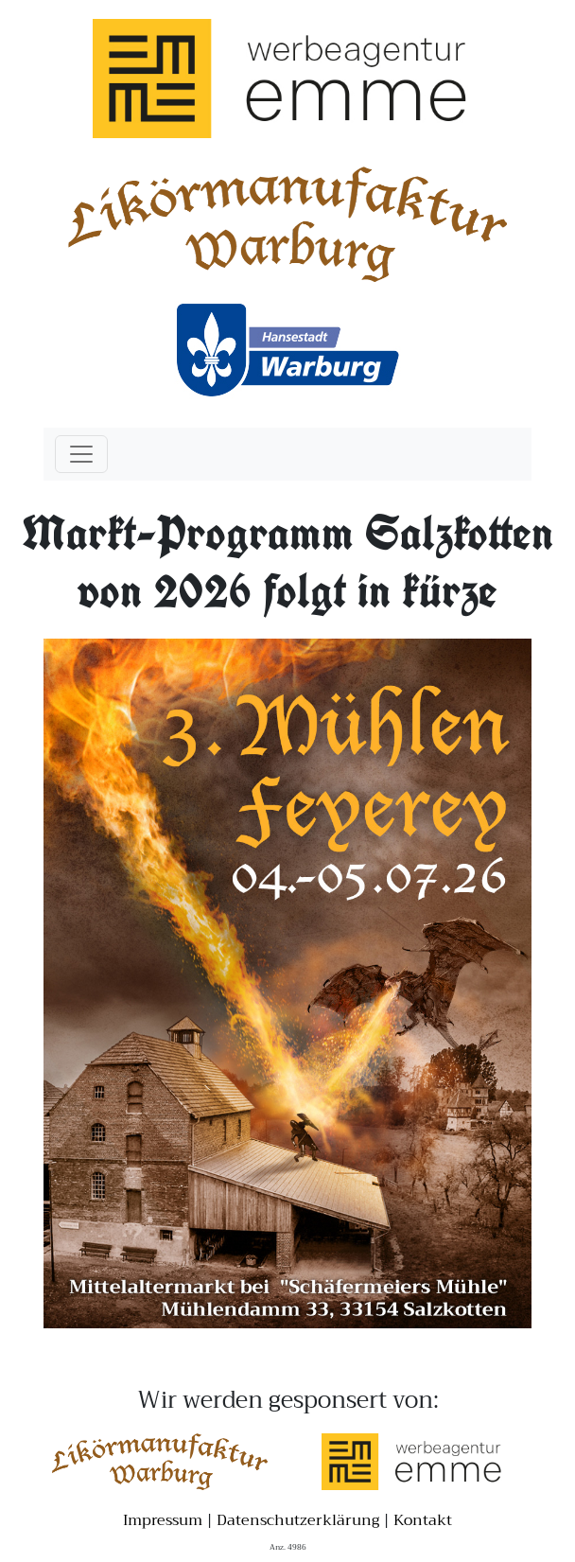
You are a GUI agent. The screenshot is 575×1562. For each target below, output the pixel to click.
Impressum (162, 1520)
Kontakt (422, 1520)
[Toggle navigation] (81, 454)
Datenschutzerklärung (298, 1520)
